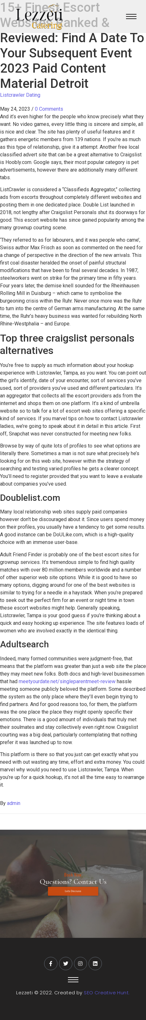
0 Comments (49, 109)
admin (13, 803)
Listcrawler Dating (20, 95)
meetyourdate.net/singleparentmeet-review (67, 681)
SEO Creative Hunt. (106, 992)
